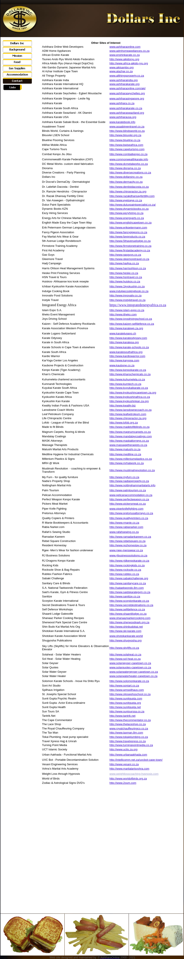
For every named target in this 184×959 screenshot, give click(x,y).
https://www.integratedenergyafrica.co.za (137, 305)
